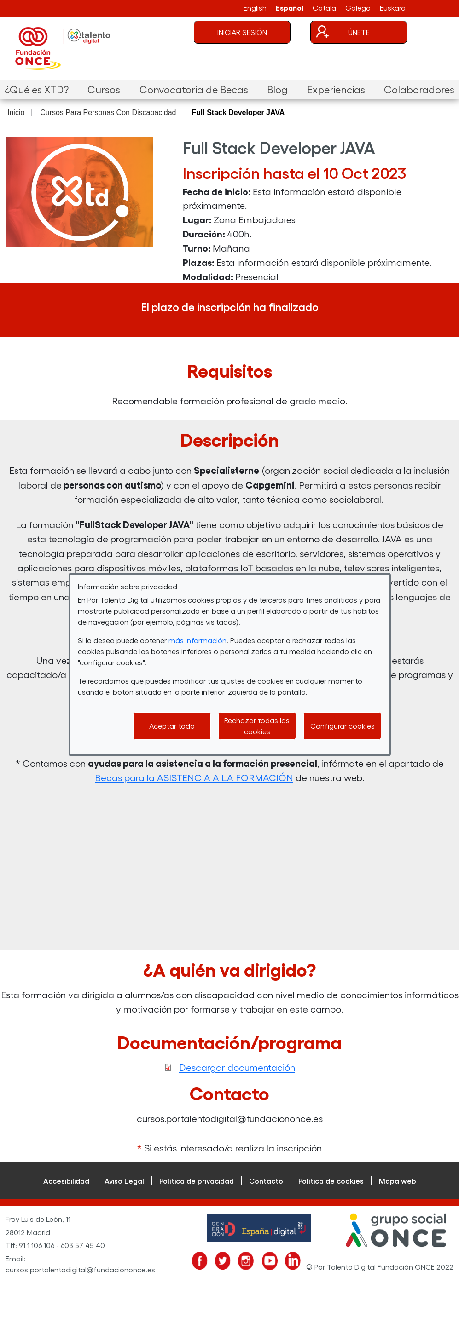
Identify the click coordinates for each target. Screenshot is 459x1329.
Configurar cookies (342, 725)
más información (197, 640)
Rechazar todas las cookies (257, 726)
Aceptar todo (172, 725)
